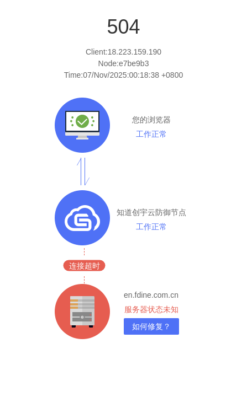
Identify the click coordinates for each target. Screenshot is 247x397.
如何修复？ (151, 326)
